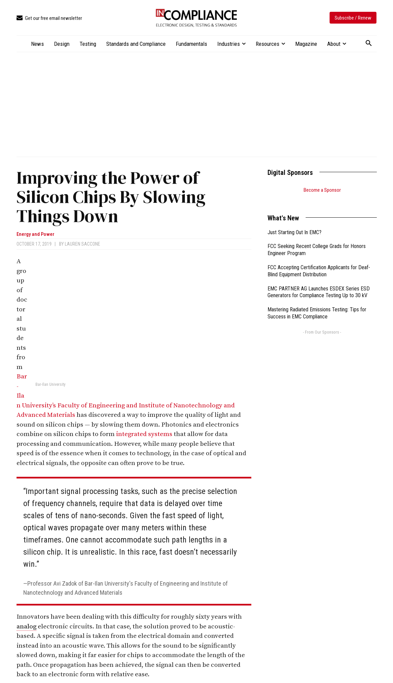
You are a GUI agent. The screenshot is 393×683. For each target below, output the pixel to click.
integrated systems (144, 434)
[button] (369, 43)
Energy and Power (35, 234)
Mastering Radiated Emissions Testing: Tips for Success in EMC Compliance (317, 304)
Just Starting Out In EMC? (294, 224)
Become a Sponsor (322, 190)
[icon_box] (49, 18)
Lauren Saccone (82, 244)
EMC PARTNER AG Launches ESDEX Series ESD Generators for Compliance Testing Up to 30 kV (319, 283)
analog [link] (26, 626)
